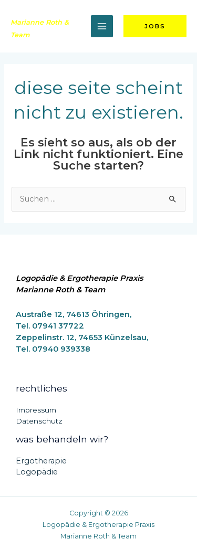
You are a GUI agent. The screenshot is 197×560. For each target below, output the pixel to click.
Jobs (154, 26)
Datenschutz (39, 421)
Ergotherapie (41, 461)
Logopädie (37, 472)
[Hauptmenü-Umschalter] (102, 26)
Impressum (36, 410)
